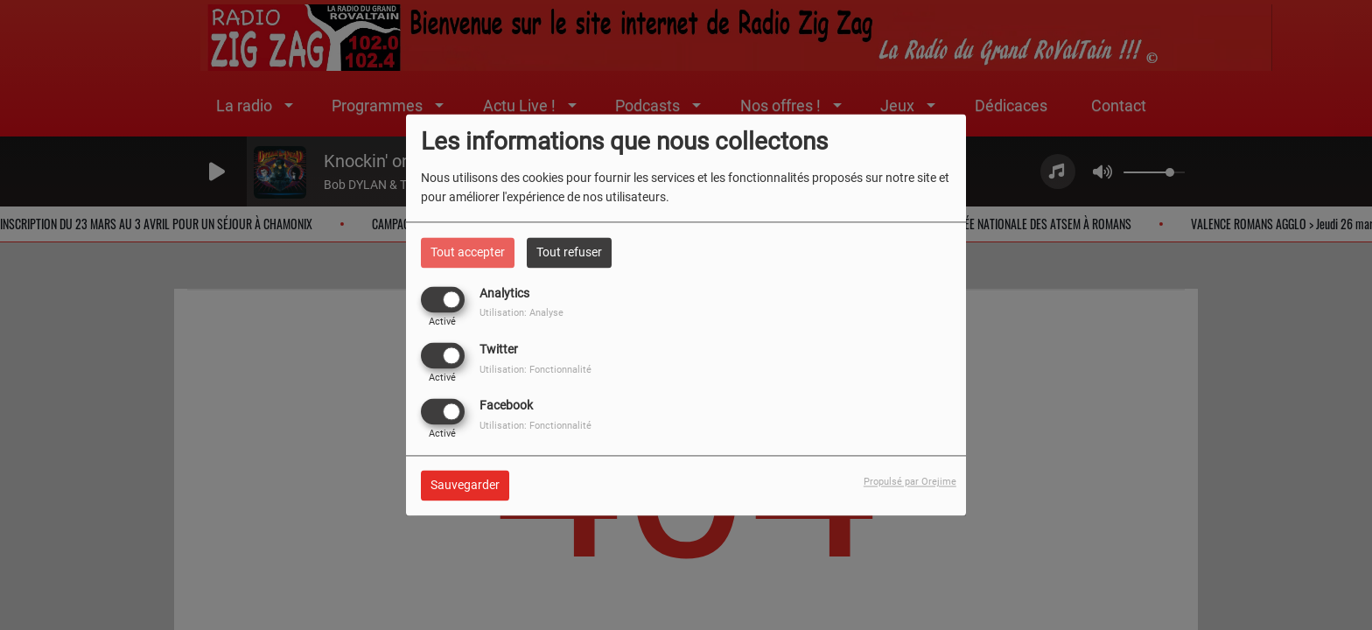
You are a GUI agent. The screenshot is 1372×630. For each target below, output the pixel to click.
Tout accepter (467, 252)
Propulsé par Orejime (910, 482)
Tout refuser (569, 252)
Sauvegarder (465, 486)
